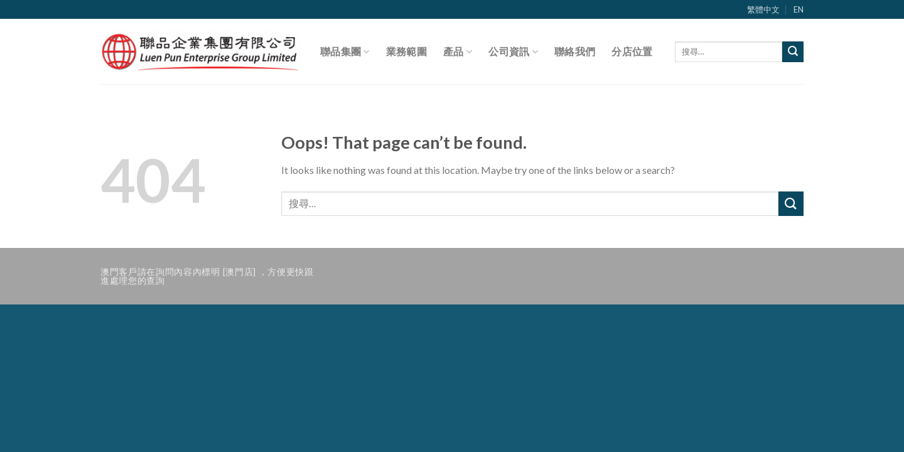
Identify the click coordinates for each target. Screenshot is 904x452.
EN (799, 9)
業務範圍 (406, 51)
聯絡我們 (574, 51)
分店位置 (631, 51)
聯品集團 (345, 51)
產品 (457, 51)
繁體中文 (763, 9)
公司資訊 (513, 51)
